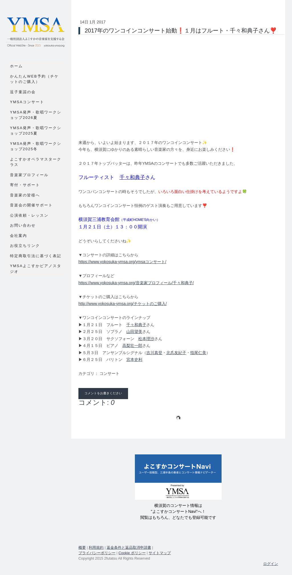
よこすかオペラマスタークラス (35, 162)
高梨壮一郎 (132, 345)
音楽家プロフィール (29, 175)
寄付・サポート (25, 185)
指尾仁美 (198, 352)
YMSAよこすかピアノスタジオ (35, 269)
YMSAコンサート (27, 102)
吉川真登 (154, 352)
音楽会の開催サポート (31, 205)
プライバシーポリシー (96, 553)
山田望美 (134, 331)
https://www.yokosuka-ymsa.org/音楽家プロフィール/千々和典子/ (136, 283)
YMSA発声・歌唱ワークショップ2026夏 (35, 115)
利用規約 (96, 547)
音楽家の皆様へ (25, 195)
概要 (82, 547)
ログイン (270, 564)
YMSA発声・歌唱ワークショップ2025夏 (35, 131)
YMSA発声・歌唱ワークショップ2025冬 (35, 146)
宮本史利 (134, 359)
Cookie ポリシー (131, 553)
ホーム (16, 66)
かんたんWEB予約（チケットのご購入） (34, 79)
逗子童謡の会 (23, 92)
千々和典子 (132, 177)
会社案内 (18, 235)
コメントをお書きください (103, 393)
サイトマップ (160, 553)
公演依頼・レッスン (29, 215)
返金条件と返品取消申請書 (129, 547)
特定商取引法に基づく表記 (35, 256)
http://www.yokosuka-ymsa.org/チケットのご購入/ (122, 303)
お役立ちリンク (25, 245)
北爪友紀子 (176, 352)
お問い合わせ (23, 225)
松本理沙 (146, 338)
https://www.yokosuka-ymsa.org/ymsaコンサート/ (122, 261)
